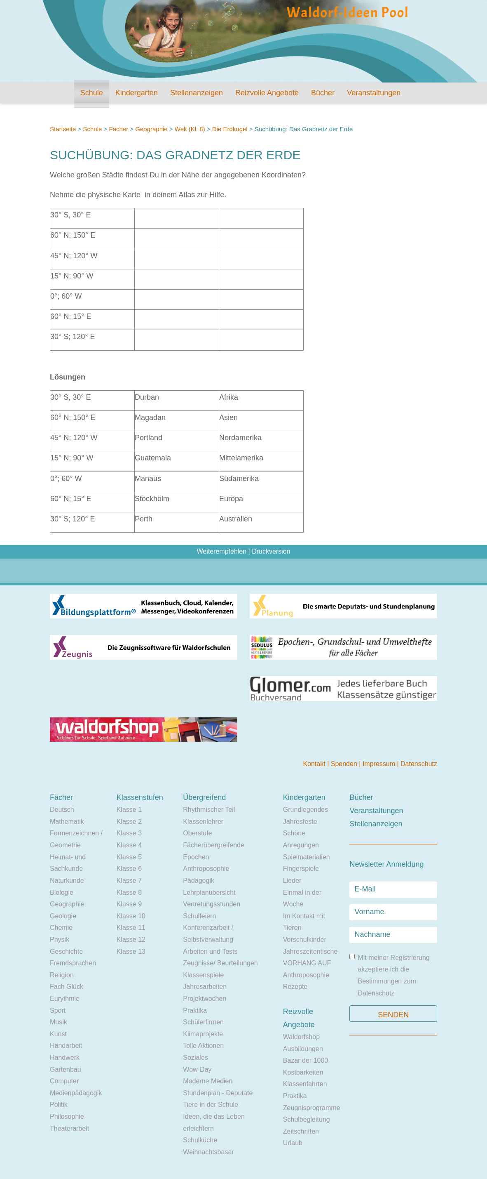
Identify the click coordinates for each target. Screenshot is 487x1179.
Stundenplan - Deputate (218, 1092)
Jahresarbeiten (205, 986)
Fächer (118, 128)
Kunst (58, 1034)
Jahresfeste (300, 821)
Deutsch (62, 809)
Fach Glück (66, 986)
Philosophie (67, 1116)
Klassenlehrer (203, 821)
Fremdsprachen (73, 963)
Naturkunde (67, 880)
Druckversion (271, 551)
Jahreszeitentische (310, 951)
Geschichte (66, 951)
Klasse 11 (131, 927)
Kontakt (315, 763)
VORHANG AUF (307, 963)
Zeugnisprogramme (311, 1107)
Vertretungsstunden (211, 904)
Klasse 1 (129, 809)
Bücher (323, 93)
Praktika (195, 1010)
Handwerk (65, 1057)
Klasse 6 (129, 868)
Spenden (345, 763)
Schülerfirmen (203, 1022)
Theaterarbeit (69, 1128)
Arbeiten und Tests (210, 951)
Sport (58, 1010)
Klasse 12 (131, 939)
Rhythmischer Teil (209, 809)
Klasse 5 (129, 857)
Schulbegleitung (306, 1119)
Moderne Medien (207, 1081)
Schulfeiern (199, 916)
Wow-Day (197, 1069)
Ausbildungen (303, 1048)
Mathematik (67, 821)
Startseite (63, 128)
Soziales (195, 1057)
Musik (58, 1022)
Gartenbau (65, 1069)
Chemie (61, 927)
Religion (62, 975)
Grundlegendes (305, 809)
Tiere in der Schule (210, 1104)
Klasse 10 (131, 916)
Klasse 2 (129, 821)
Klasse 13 (131, 951)
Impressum (380, 763)
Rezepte (295, 986)
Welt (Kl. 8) (190, 128)
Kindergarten (136, 93)
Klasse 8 (129, 892)
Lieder (292, 880)
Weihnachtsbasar (208, 1151)
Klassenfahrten (305, 1083)
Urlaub (292, 1142)
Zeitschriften (301, 1131)
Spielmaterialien (306, 857)
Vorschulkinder (304, 939)
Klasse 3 (129, 833)
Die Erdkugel (230, 128)
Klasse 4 (129, 845)
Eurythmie (65, 998)
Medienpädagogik (76, 1092)
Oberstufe (197, 833)
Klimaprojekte (203, 1034)
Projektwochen (204, 998)
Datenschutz (418, 763)
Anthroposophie (206, 868)
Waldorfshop (301, 1036)
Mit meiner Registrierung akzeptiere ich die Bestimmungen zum (389, 975)
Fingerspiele (301, 868)
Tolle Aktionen (203, 1045)
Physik (59, 939)
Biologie (61, 892)
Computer (64, 1081)
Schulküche (200, 1140)
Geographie (151, 128)
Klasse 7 (129, 880)
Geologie (63, 916)
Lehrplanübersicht (209, 892)
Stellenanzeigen (196, 93)
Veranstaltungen (373, 93)
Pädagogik (198, 880)
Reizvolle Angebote (267, 93)
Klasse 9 (129, 904)
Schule (91, 93)
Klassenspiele (203, 975)
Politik (59, 1104)
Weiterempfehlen (221, 551)
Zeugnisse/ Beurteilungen (220, 963)
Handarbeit (66, 1045)
